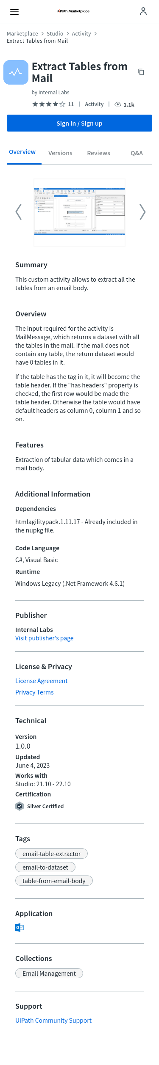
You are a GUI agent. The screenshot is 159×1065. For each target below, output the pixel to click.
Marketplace (22, 33)
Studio (55, 33)
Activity (81, 33)
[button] (51, 853)
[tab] (22, 154)
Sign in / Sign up (79, 123)
